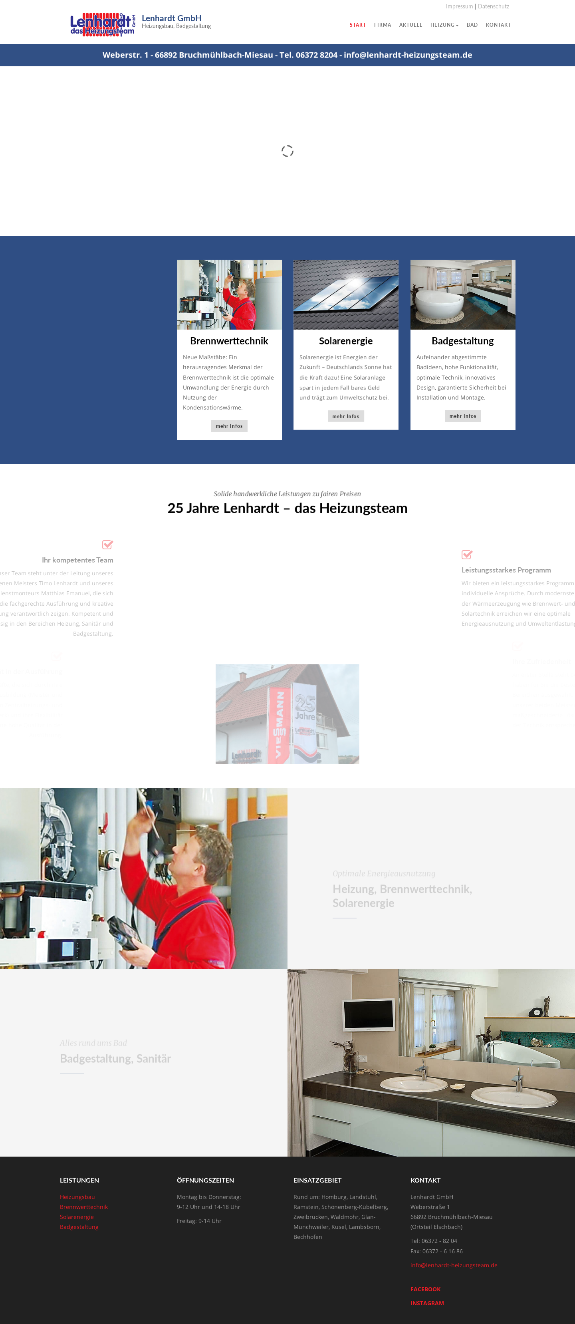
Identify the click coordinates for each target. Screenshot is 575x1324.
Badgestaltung (79, 1227)
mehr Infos (229, 426)
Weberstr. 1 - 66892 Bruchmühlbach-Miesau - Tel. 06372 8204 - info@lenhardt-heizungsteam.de (287, 56)
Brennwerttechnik (84, 1207)
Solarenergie (77, 1217)
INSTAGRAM (427, 1303)
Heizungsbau (77, 1197)
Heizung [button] (444, 25)
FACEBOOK (425, 1289)
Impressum (459, 6)
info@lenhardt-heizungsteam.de (454, 1265)
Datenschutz (493, 6)
